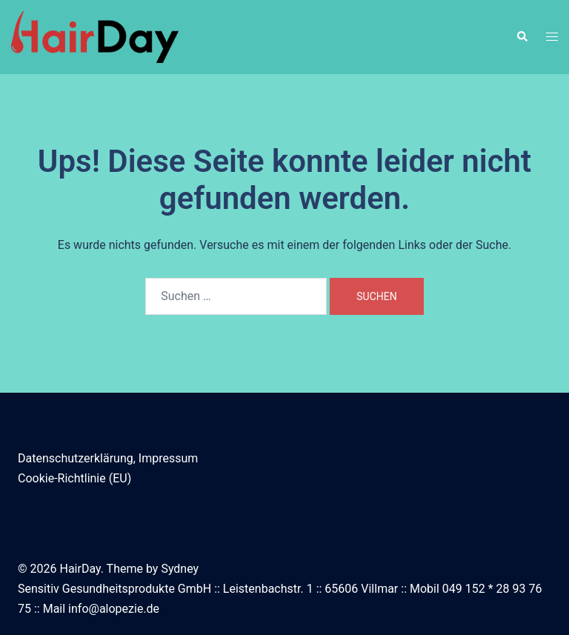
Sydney (180, 569)
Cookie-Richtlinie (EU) (74, 478)
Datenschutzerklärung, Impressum (108, 458)
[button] (522, 37)
